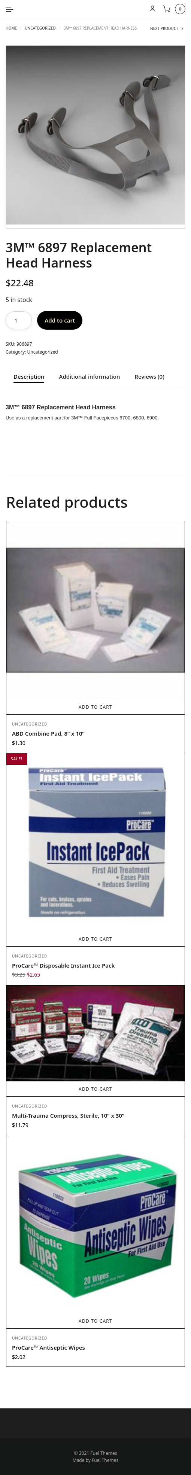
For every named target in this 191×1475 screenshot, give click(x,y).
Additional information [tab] (89, 377)
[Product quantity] (19, 320)
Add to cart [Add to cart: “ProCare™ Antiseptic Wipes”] (95, 1321)
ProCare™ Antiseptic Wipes (48, 1347)
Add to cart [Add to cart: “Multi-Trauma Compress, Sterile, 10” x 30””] (95, 1089)
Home (11, 28)
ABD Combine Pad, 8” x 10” (48, 733)
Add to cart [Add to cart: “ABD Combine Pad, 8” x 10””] (95, 707)
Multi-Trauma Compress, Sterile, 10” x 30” (68, 1115)
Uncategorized (40, 28)
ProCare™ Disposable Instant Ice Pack (63, 965)
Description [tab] (28, 377)
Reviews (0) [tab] (149, 377)
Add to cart (60, 320)
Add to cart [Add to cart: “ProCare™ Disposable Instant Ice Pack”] (95, 939)
